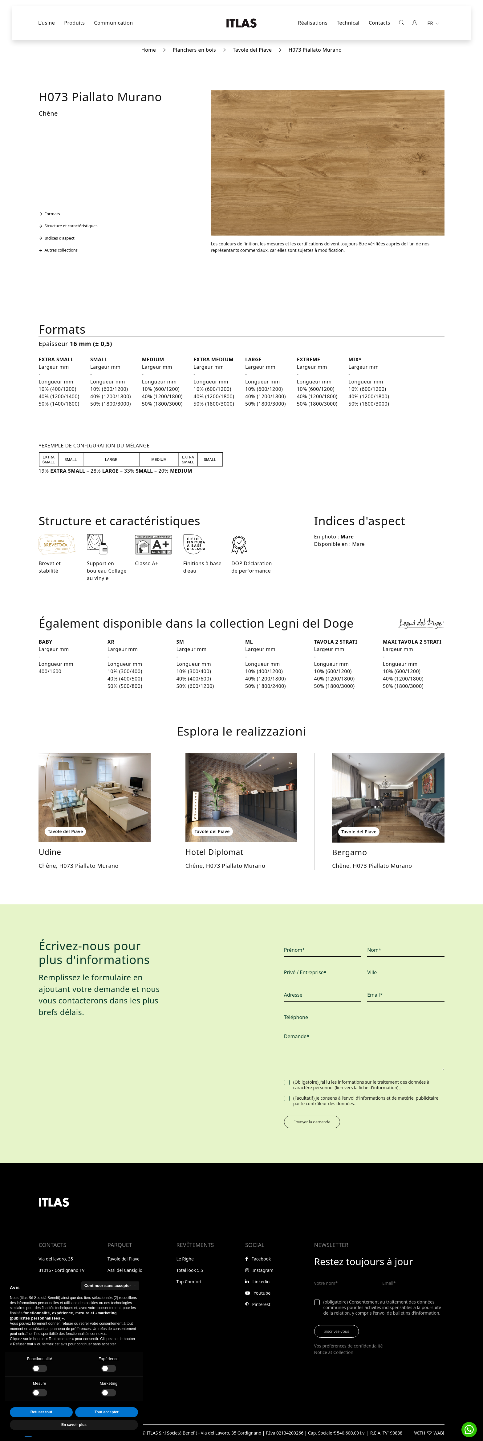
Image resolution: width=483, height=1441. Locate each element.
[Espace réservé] (414, 22)
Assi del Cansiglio (125, 1270)
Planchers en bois (194, 49)
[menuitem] (433, 23)
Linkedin (257, 1281)
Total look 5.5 (189, 1270)
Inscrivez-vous (336, 1331)
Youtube (257, 1293)
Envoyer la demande (312, 1122)
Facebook (258, 1259)
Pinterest (257, 1304)
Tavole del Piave (252, 49)
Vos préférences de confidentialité (348, 1346)
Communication (113, 22)
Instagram (259, 1270)
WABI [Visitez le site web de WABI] (438, 1433)
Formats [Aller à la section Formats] (49, 213)
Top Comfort (188, 1281)
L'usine (46, 22)
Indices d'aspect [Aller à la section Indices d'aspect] (56, 238)
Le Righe (184, 1259)
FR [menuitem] (430, 23)
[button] (469, 1429)
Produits (74, 22)
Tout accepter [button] (107, 1425)
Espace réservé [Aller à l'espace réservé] (55, 1321)
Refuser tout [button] (41, 1425)
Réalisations (312, 22)
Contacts (379, 22)
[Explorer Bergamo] (388, 798)
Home (148, 49)
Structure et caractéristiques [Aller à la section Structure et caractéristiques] (68, 225)
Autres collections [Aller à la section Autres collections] (58, 250)
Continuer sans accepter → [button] (110, 1298)
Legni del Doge (123, 1281)
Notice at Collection (334, 1352)
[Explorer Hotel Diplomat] (241, 797)
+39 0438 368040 (60, 1281)
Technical (348, 22)
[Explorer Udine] (94, 797)
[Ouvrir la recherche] (401, 22)
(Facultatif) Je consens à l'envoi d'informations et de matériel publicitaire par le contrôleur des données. (365, 1100)
